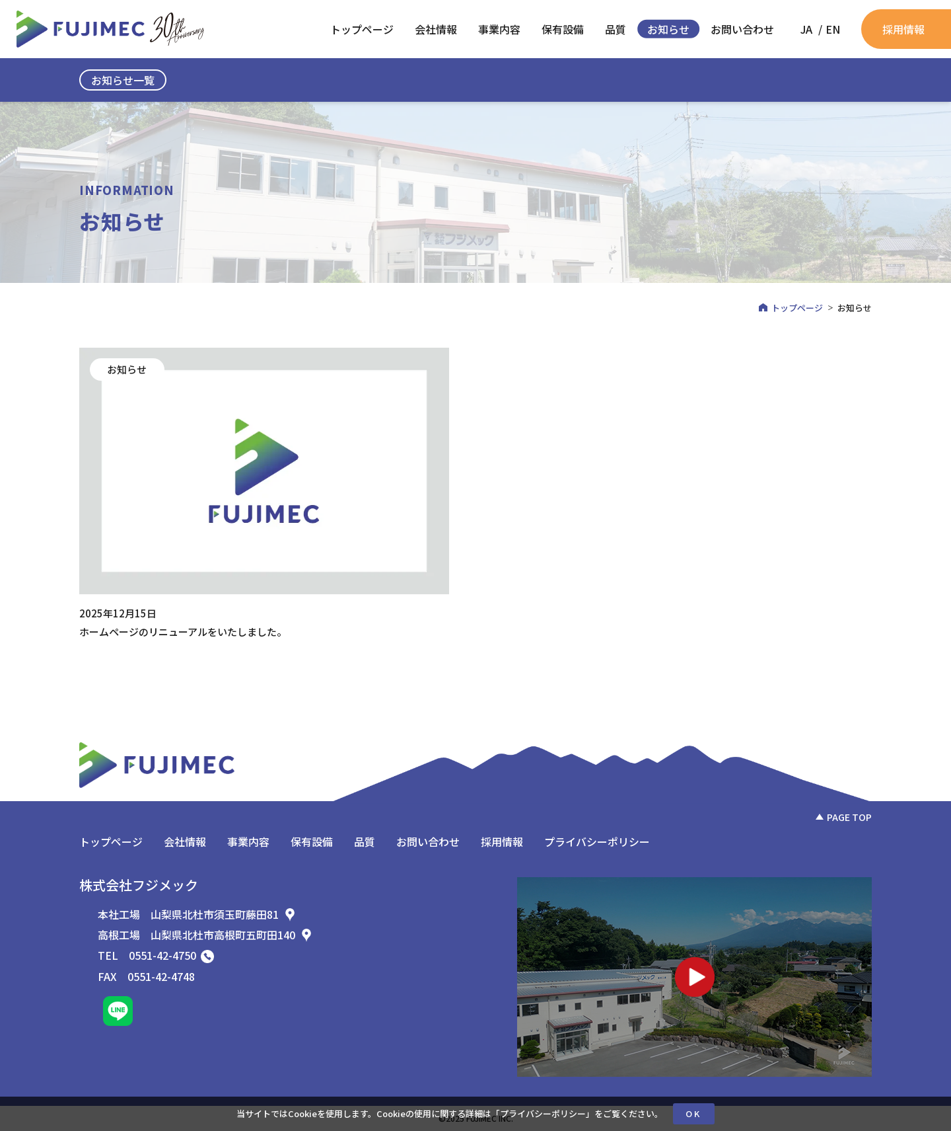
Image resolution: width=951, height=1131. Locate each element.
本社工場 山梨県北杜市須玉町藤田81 (197, 914)
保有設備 (563, 29)
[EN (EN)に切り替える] (833, 29)
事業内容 (499, 29)
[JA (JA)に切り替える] (806, 29)
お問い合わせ (742, 29)
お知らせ (668, 29)
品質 (615, 29)
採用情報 (903, 29)
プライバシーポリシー (543, 1113)
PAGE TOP (849, 817)
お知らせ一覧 (123, 80)
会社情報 (436, 29)
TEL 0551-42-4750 (156, 955)
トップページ (362, 29)
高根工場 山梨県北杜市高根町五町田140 (205, 935)
